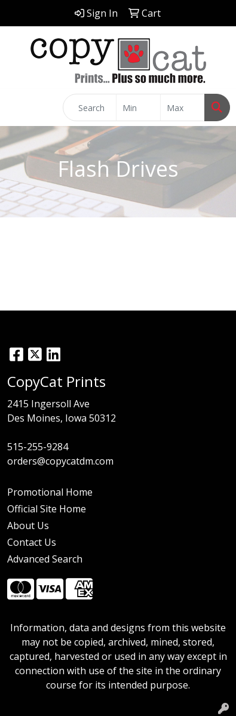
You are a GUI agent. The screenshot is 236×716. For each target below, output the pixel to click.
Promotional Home (50, 492)
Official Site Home (46, 508)
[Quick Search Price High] (182, 107)
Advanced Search (44, 559)
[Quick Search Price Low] (138, 107)
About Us (28, 525)
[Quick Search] (90, 107)
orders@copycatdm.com (60, 461)
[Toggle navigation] (18, 107)
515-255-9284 (37, 446)
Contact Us (31, 542)
